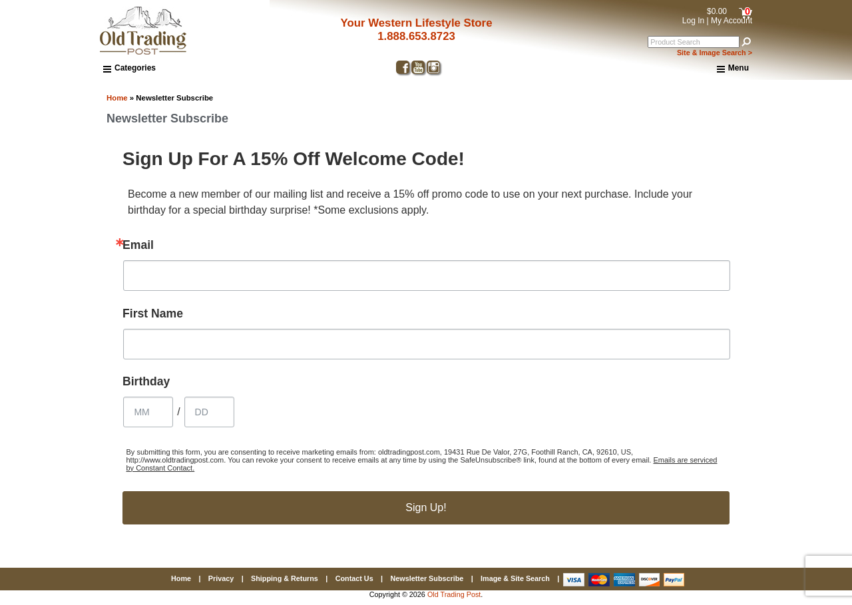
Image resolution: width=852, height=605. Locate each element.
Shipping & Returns (284, 578)
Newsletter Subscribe (426, 578)
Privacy (221, 578)
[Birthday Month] (148, 412)
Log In (693, 20)
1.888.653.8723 (416, 36)
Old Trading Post (454, 594)
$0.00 (717, 11)
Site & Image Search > (714, 53)
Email (138, 246)
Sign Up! (425, 507)
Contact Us (354, 578)
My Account (731, 20)
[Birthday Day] (209, 412)
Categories (129, 68)
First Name (152, 314)
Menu (733, 68)
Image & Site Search (515, 578)
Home (117, 98)
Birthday (146, 382)
